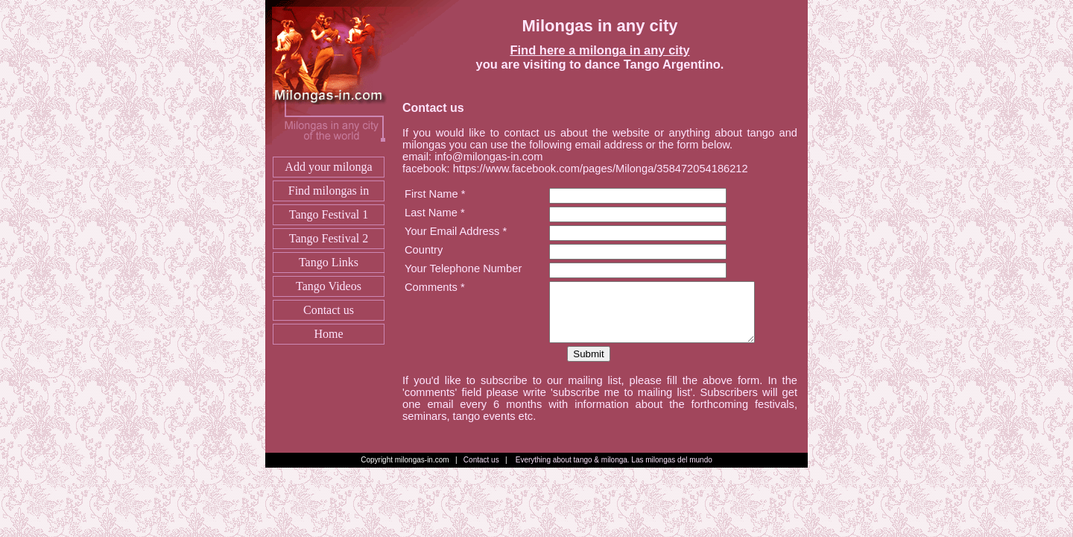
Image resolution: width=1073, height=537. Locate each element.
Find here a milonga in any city (599, 50)
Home (328, 333)
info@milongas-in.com (488, 157)
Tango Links (328, 262)
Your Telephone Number (463, 268)
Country (424, 250)
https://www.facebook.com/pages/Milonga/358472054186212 (602, 169)
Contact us (328, 310)
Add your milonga (328, 166)
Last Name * (435, 213)
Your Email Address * (456, 231)
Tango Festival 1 (328, 214)
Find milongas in (328, 190)
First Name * (435, 194)
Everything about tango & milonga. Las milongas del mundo (614, 460)
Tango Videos (328, 286)
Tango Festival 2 (328, 238)
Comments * (435, 287)
